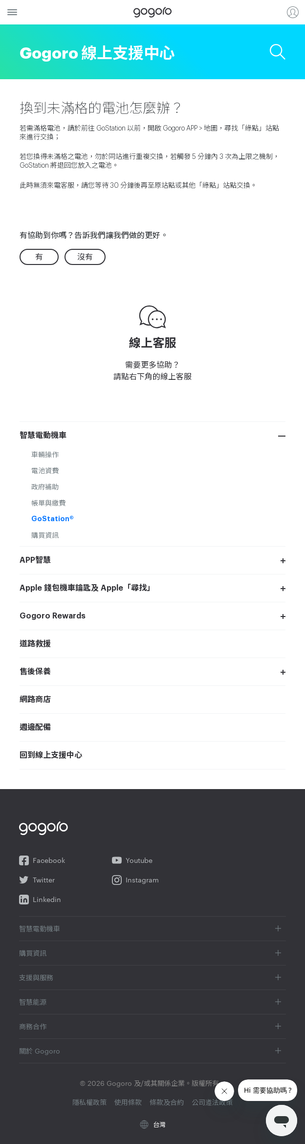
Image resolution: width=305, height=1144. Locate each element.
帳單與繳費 (48, 502)
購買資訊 (45, 535)
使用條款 (128, 1102)
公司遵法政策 (212, 1102)
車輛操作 (45, 454)
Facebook (42, 860)
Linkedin (40, 899)
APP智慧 (35, 560)
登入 (293, 12)
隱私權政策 (89, 1102)
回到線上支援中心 (51, 755)
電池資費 (45, 470)
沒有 (85, 256)
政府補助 (45, 486)
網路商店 (35, 700)
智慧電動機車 (43, 436)
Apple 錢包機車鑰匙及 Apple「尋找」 (87, 588)
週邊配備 (35, 727)
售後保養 (35, 672)
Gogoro (152, 12)
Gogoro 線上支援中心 (97, 51)
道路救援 (35, 644)
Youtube (132, 860)
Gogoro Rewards (53, 616)
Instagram (135, 880)
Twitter (37, 880)
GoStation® (52, 518)
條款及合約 (167, 1102)
